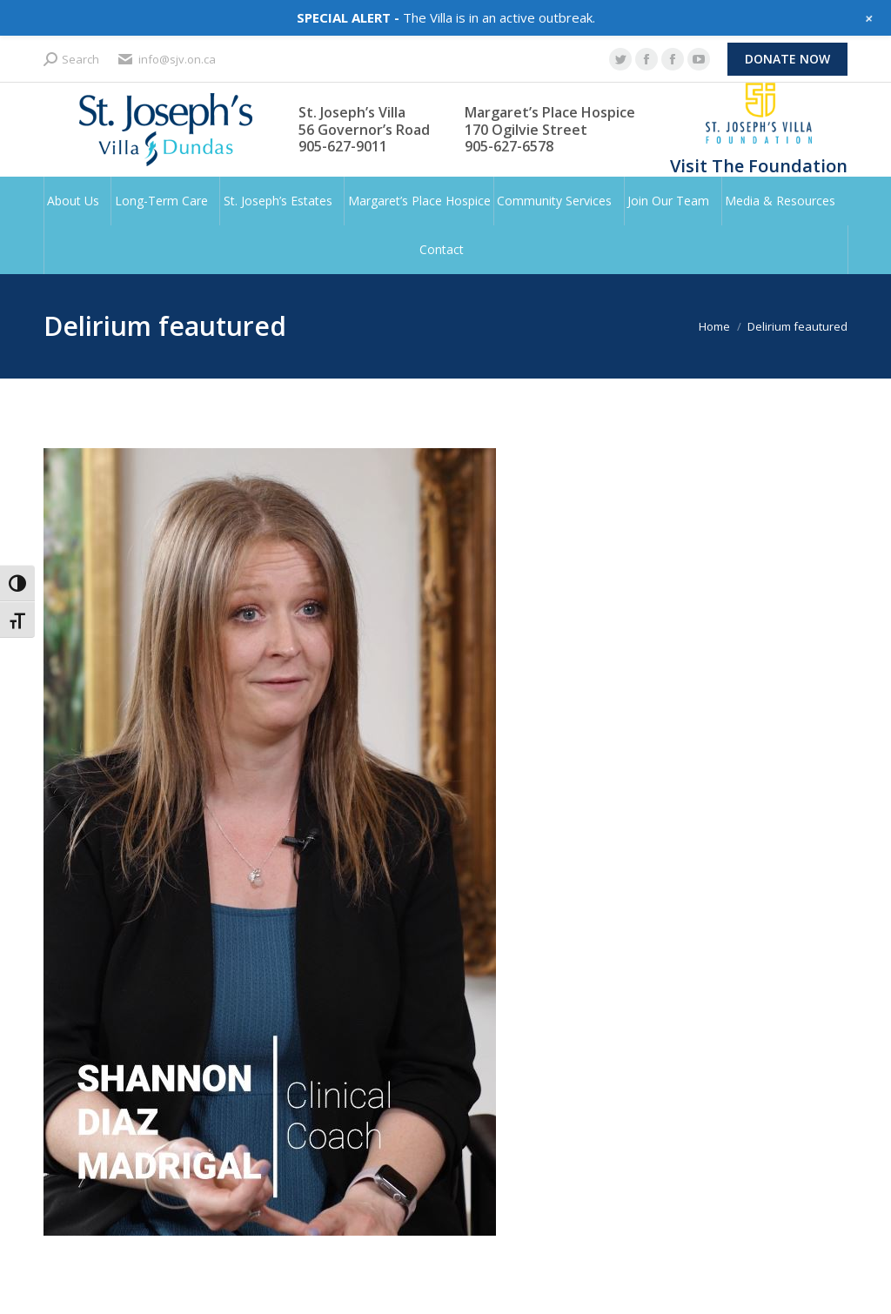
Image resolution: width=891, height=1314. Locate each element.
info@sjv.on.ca (166, 59)
